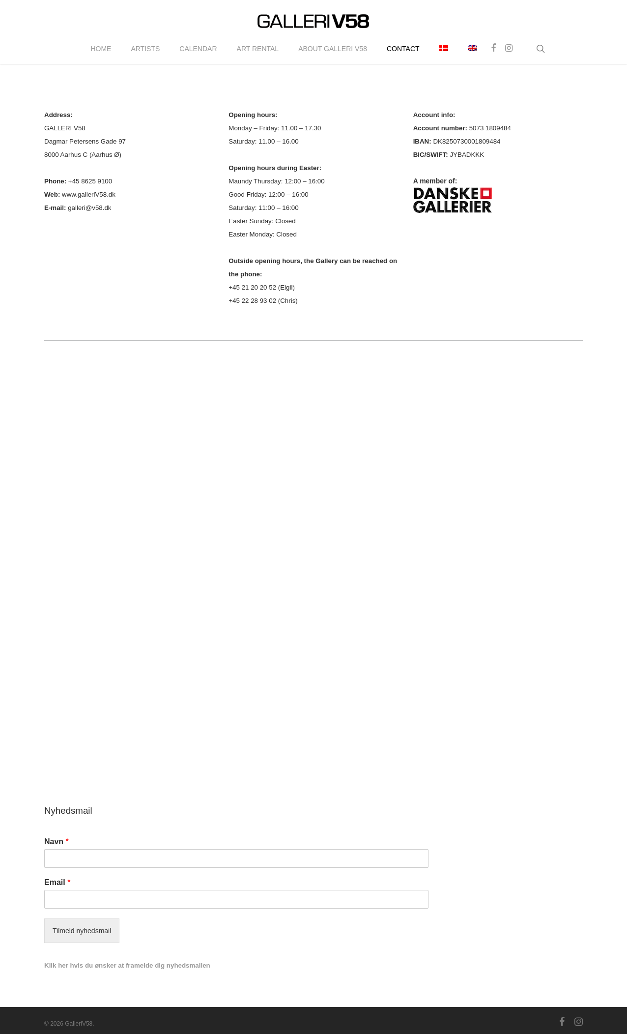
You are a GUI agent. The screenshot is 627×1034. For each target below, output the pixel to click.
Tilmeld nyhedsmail (82, 931)
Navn (56, 841)
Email (57, 882)
